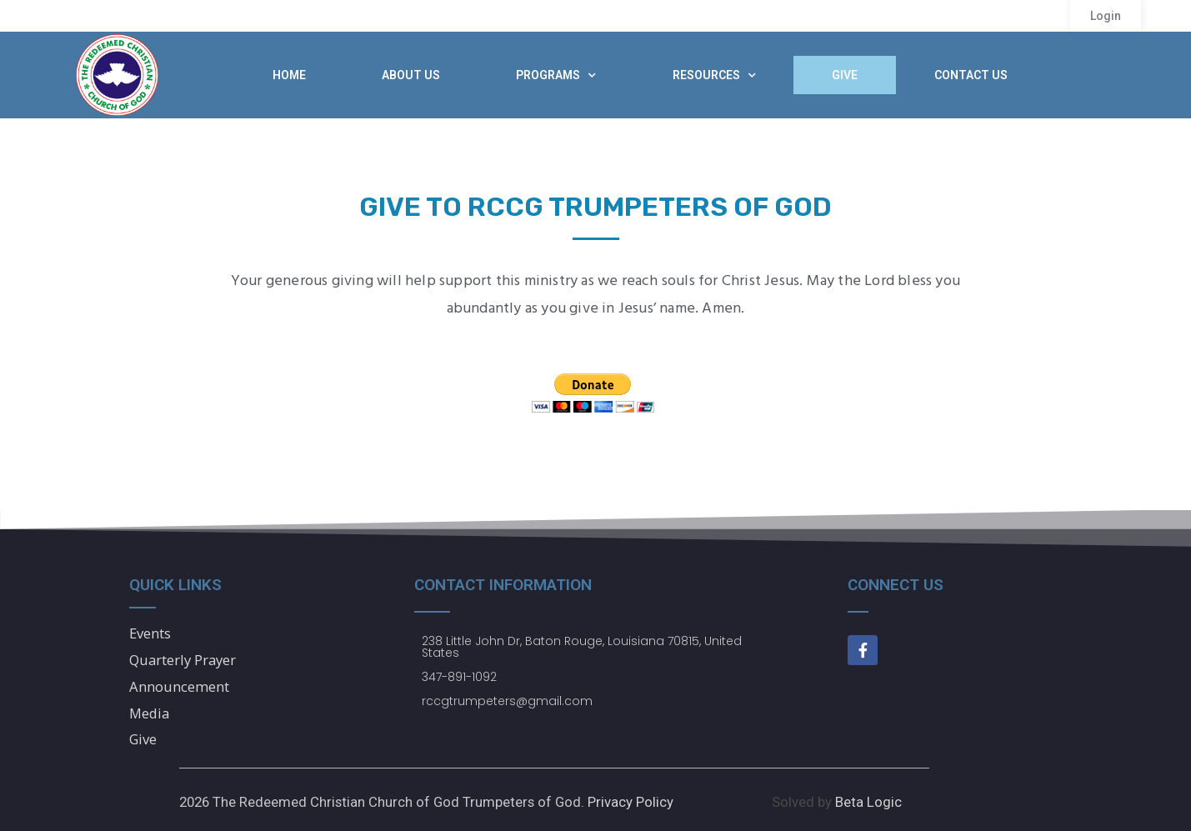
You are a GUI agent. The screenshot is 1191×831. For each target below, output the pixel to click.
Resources (714, 75)
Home (289, 75)
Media (149, 713)
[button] (1105, 16)
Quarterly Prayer (183, 659)
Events (150, 633)
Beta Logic (868, 801)
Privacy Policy (630, 801)
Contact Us (971, 75)
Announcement (179, 686)
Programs (556, 75)
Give (845, 75)
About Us (411, 75)
